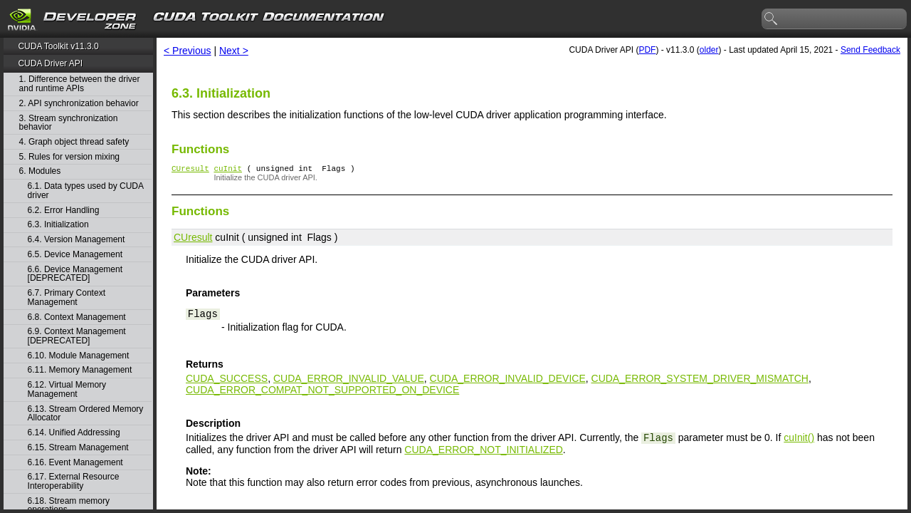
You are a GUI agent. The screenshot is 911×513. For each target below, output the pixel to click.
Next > (233, 50)
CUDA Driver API (50, 63)
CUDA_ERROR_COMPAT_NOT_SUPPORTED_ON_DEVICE (322, 392)
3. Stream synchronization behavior (68, 123)
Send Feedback (870, 50)
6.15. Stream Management (78, 447)
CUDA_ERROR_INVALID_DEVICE (508, 380)
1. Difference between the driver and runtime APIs (79, 84)
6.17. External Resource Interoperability (74, 481)
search (771, 19)
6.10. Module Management (79, 356)
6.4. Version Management (76, 239)
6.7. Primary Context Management (66, 297)
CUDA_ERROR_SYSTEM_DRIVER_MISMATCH (700, 380)
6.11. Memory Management (80, 370)
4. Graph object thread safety (74, 142)
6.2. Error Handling (64, 210)
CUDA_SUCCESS (227, 380)
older (709, 50)
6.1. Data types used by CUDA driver (86, 191)
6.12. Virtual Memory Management (67, 389)
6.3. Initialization (58, 224)
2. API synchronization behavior (79, 103)
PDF (646, 50)
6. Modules (40, 171)
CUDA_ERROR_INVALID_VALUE (348, 380)
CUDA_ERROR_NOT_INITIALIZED (483, 451)
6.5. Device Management (75, 254)
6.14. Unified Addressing (74, 432)
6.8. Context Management (77, 317)
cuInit (228, 170)
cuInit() (799, 439)
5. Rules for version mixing (69, 157)
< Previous (187, 50)
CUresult (190, 170)
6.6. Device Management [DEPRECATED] (75, 274)
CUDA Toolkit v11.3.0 (58, 46)
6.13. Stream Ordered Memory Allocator (86, 414)
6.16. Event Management (75, 462)
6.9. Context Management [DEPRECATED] (77, 336)
